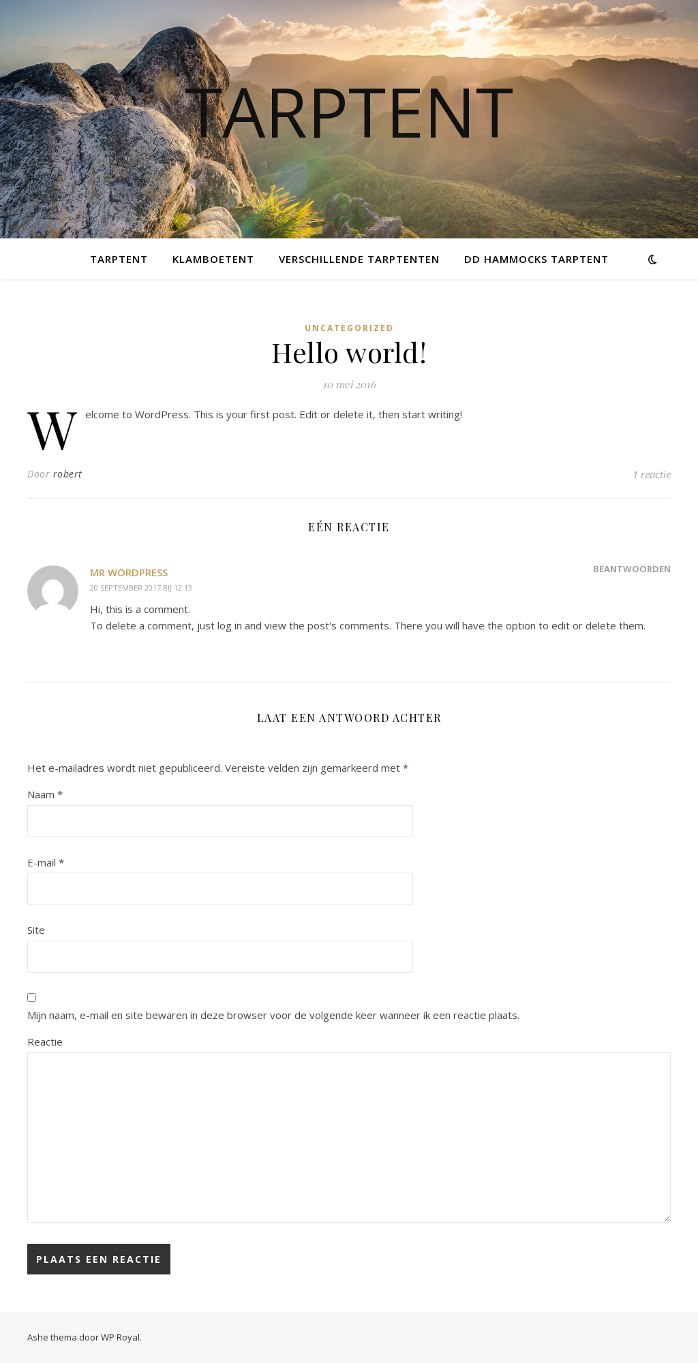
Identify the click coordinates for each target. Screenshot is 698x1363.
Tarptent (349, 111)
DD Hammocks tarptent (536, 259)
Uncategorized (349, 328)
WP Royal (120, 1337)
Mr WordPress (129, 572)
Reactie (45, 1041)
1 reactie (652, 474)
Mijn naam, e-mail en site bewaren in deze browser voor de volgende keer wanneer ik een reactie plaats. (273, 1015)
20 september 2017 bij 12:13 (141, 587)
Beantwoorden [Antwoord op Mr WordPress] (632, 569)
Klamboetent (213, 259)
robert (67, 473)
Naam (45, 794)
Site (36, 930)
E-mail (45, 862)
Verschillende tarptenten (359, 259)
